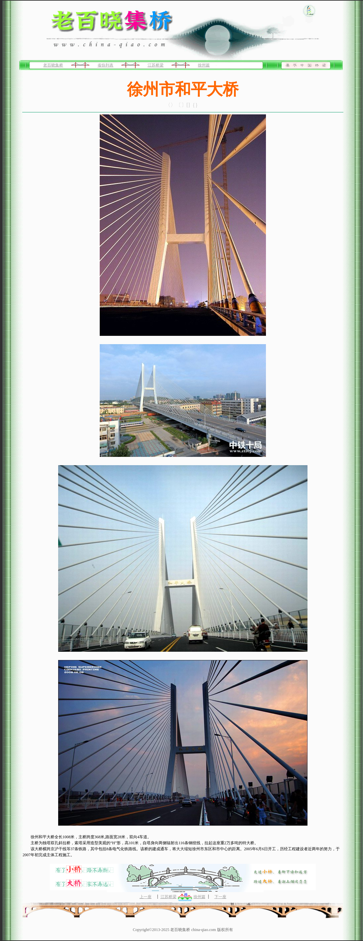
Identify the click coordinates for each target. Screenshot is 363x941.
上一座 (146, 896)
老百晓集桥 (53, 65)
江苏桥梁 (156, 65)
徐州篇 (204, 65)
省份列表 (105, 65)
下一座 (220, 896)
